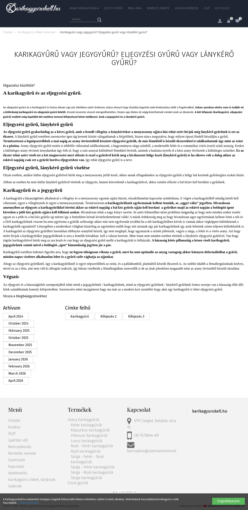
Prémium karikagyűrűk (89, 435)
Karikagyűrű (79, 316)
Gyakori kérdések (186, 8)
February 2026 (19, 366)
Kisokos (14, 427)
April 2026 (15, 381)
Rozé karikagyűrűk (86, 451)
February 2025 (19, 331)
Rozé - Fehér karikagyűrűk (92, 446)
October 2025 (18, 338)
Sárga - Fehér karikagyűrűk (93, 467)
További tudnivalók (28, 502)
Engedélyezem (228, 501)
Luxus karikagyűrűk (86, 441)
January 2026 (18, 359)
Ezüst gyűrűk (113, 8)
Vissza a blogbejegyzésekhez (25, 296)
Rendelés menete (158, 8)
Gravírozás (16, 460)
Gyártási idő (18, 440)
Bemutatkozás (19, 447)
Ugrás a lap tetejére (124, 492)
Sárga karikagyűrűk (86, 478)
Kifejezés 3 (136, 316)
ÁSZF (207, 8)
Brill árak (135, 8)
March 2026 (17, 373)
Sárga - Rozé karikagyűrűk (92, 472)
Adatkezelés (17, 473)
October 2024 (18, 323)
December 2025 (20, 352)
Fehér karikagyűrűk (86, 425)
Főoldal (8, 32)
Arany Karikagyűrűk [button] (84, 8)
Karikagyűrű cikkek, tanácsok (36, 32)
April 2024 (15, 316)
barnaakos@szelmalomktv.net (151, 447)
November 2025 (20, 345)
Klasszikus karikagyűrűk (90, 430)
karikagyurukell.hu (209, 411)
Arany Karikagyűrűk (83, 419)
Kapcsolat (222, 8)
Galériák (15, 486)
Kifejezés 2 (108, 316)
